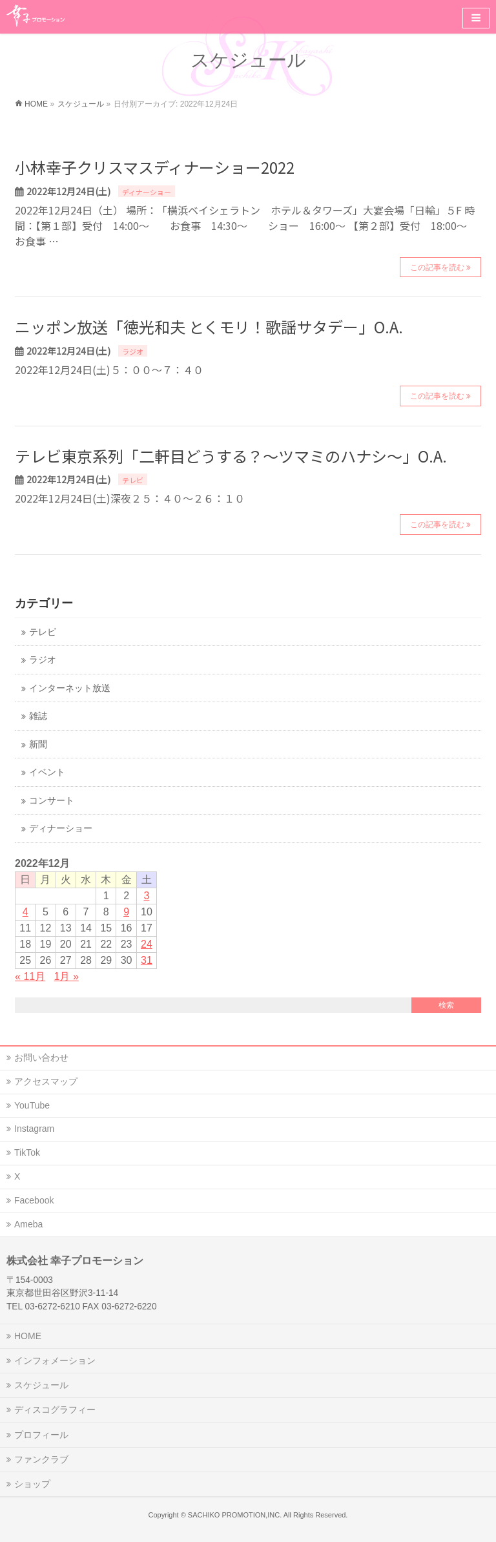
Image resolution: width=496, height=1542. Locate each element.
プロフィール (41, 1435)
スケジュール (41, 1385)
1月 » (66, 976)
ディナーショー (146, 192)
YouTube (32, 1105)
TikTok (27, 1152)
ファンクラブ (41, 1459)
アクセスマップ (46, 1081)
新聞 (38, 744)
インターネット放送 (69, 688)
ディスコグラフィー (55, 1409)
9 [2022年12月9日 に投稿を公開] (126, 911)
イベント (47, 772)
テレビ (132, 480)
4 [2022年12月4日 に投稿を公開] (25, 911)
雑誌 (38, 716)
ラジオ (132, 351)
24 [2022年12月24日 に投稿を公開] (146, 944)
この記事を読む (437, 267)
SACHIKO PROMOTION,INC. (235, 1515)
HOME (27, 1336)
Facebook (34, 1200)
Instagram (34, 1128)
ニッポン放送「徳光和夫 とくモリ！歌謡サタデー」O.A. (209, 326)
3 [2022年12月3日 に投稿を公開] (146, 895)
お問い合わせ (41, 1057)
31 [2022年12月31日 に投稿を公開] (146, 960)
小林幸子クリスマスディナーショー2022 (154, 167)
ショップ (32, 1484)
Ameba (28, 1224)
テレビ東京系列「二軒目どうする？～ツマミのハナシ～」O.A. (231, 455)
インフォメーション (55, 1360)
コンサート (51, 801)
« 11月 (30, 976)
